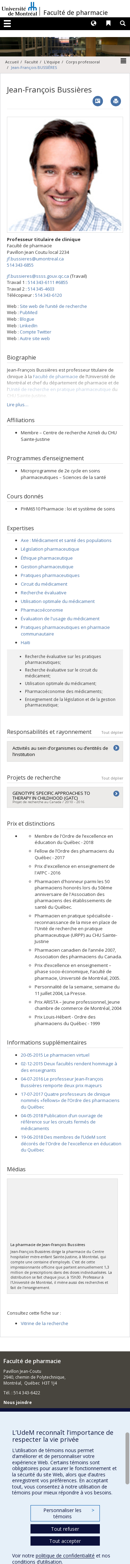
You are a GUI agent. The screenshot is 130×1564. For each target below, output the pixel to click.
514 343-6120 (48, 295)
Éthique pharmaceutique (47, 558)
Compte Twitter (35, 332)
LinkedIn (28, 325)
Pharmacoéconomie (42, 610)
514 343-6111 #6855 (48, 282)
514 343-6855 (20, 265)
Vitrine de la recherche (44, 1323)
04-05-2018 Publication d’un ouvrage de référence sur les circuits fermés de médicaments (62, 1121)
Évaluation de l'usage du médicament (60, 618)
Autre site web (35, 338)
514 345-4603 (41, 289)
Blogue (27, 319)
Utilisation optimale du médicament (58, 601)
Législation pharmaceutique (50, 549)
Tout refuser (65, 1529)
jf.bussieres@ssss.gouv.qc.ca (38, 276)
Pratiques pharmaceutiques (50, 575)
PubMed (28, 312)
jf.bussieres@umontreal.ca (35, 259)
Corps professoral (83, 61)
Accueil (12, 61)
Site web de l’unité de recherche (53, 306)
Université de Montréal (19, 9)
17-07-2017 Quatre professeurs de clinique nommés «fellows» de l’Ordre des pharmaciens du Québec (70, 1100)
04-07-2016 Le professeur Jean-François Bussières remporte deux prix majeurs (62, 1082)
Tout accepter (65, 1541)
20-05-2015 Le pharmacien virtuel (55, 1055)
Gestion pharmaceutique (47, 566)
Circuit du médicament (44, 584)
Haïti (25, 642)
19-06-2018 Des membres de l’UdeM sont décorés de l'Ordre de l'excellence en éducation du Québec (71, 1143)
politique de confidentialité (65, 1555)
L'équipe (52, 61)
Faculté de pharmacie (75, 12)
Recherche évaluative (44, 592)
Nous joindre (17, 1402)
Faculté (31, 61)
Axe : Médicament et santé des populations (66, 540)
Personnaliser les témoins (68, 1513)
